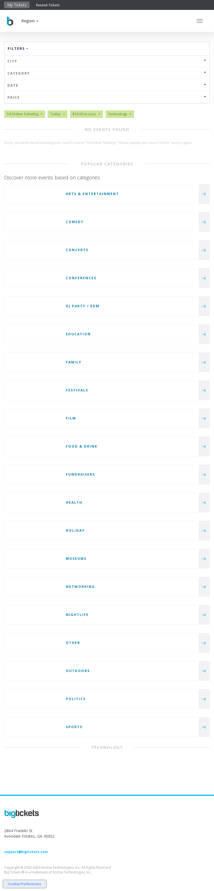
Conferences (81, 278)
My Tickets (16, 4)
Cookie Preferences (24, 883)
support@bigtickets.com (26, 851)
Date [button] (107, 85)
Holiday (75, 530)
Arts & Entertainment (92, 193)
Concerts (77, 250)
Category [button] (107, 73)
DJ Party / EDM (82, 306)
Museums (76, 558)
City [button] (107, 61)
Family (74, 362)
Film (71, 418)
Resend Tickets (48, 5)
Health (74, 502)
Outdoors (78, 670)
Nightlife (77, 614)
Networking (80, 586)
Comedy (75, 222)
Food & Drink (81, 446)
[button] (30, 20)
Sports (74, 727)
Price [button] (107, 97)
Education (78, 334)
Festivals (77, 390)
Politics (76, 699)
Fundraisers (80, 474)
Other (73, 642)
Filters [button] (18, 48)
